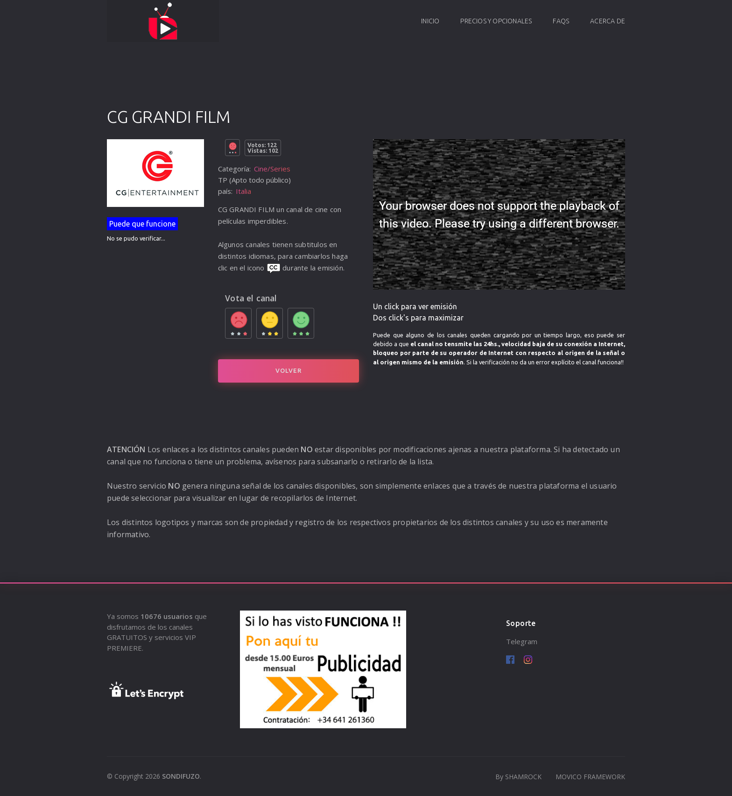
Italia (243, 191)
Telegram (521, 641)
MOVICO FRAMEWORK (590, 776)
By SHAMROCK (518, 776)
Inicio (430, 21)
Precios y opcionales (496, 21)
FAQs (561, 21)
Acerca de (607, 21)
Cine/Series (272, 168)
